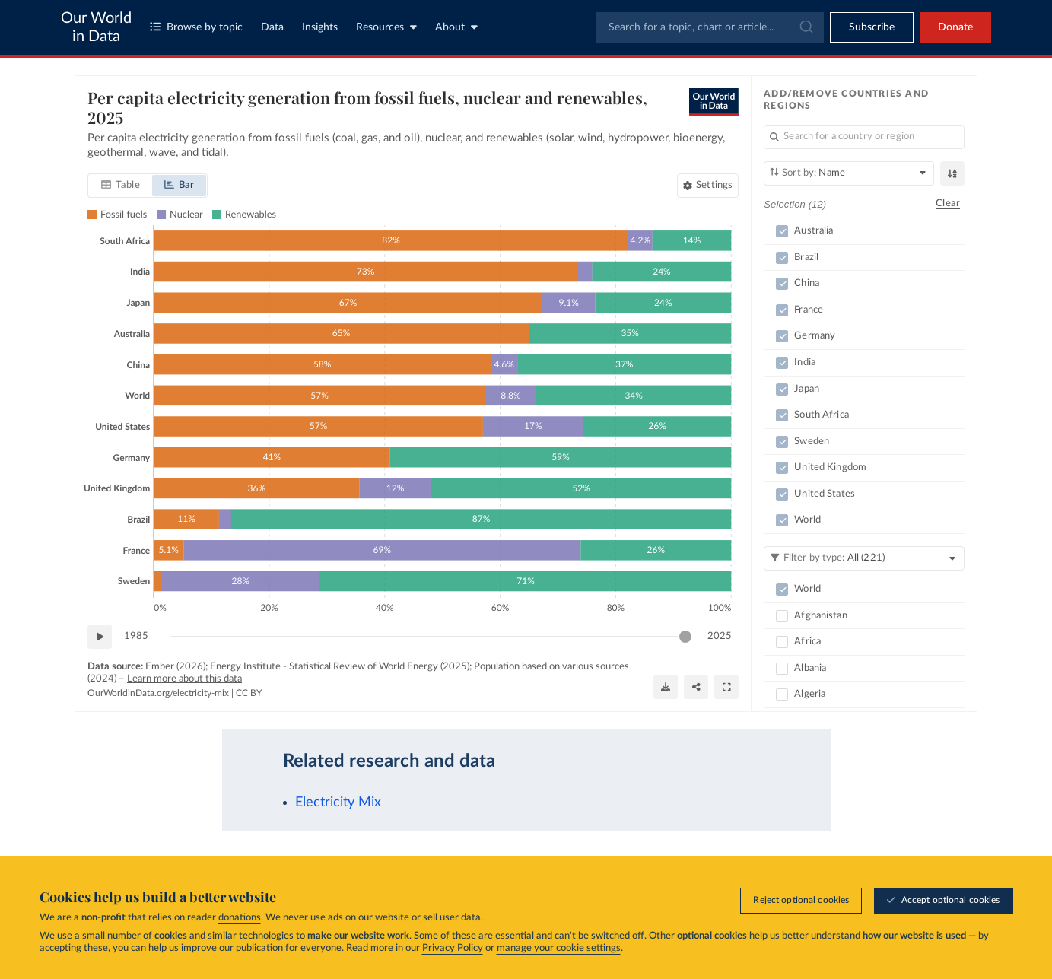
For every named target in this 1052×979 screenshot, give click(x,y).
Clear (948, 203)
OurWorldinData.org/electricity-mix (158, 693)
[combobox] (710, 27)
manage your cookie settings (559, 948)
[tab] (120, 185)
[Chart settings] (708, 185)
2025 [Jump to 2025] (719, 635)
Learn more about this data (184, 678)
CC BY (249, 693)
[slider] (685, 636)
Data (272, 27)
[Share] (696, 686)
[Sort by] (849, 173)
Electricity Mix (338, 802)
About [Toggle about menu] (456, 27)
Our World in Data (96, 27)
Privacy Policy (452, 948)
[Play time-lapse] (99, 637)
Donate (955, 27)
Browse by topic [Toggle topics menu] (196, 27)
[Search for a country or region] (864, 137)
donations (239, 918)
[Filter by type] (864, 558)
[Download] (665, 686)
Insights (320, 27)
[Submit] (805, 27)
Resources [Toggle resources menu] (386, 27)
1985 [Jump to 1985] (136, 635)
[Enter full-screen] (726, 686)
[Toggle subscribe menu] (872, 27)
